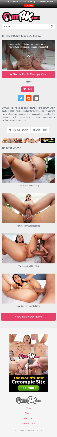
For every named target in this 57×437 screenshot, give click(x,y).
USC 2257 (28, 418)
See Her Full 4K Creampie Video (28, 74)
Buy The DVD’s (28, 423)
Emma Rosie (40, 130)
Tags (28, 408)
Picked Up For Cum (18, 130)
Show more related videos (28, 316)
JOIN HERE (29, 6)
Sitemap (28, 413)
